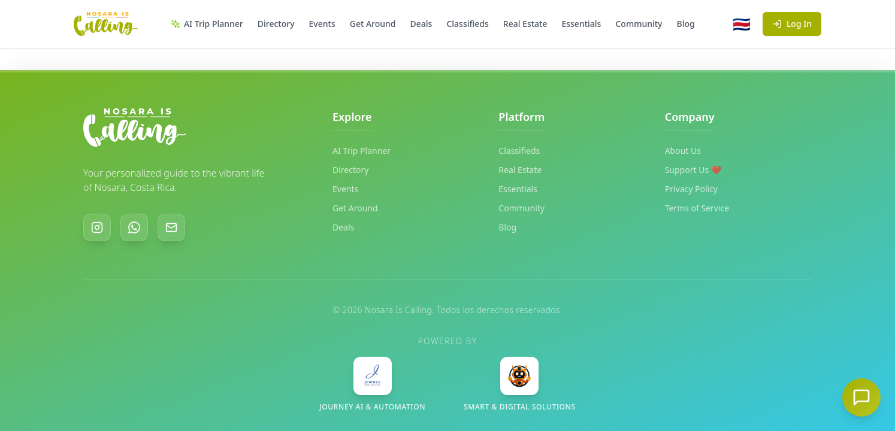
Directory (276, 23)
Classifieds (467, 23)
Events (322, 23)
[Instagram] (97, 227)
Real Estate (525, 23)
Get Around (373, 23)
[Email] (171, 227)
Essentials (581, 23)
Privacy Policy (691, 189)
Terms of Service (697, 208)
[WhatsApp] (134, 227)
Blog (686, 23)
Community (638, 23)
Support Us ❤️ (693, 169)
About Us (683, 150)
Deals (421, 23)
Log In (792, 23)
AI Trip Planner (207, 23)
